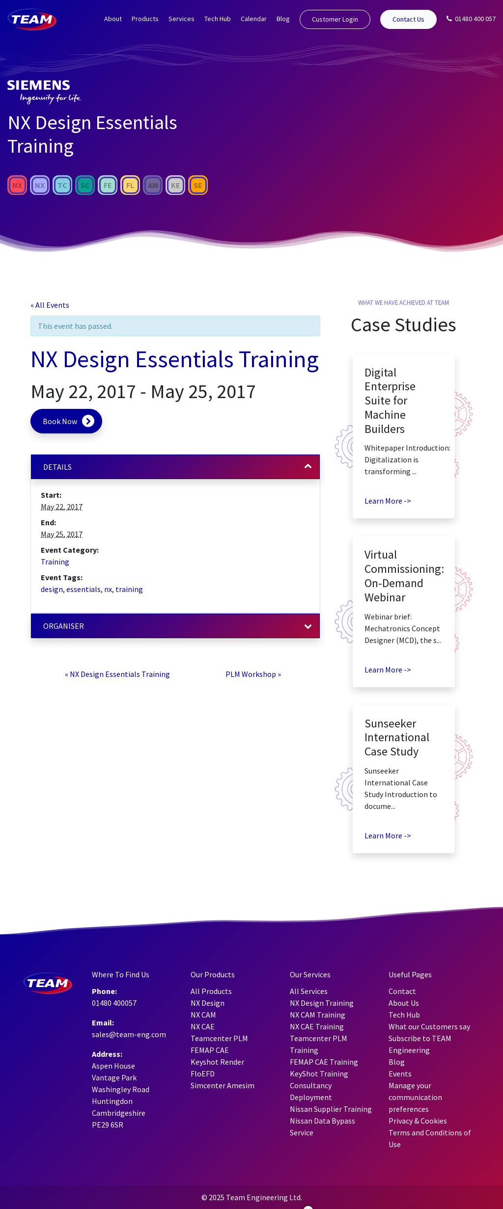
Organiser (63, 626)
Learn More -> (387, 501)
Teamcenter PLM (219, 1038)
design (52, 589)
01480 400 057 (471, 18)
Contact (402, 991)
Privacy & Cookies (418, 1121)
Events (400, 1073)
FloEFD (203, 1073)
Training (55, 561)
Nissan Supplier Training (331, 1109)
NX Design (207, 1003)
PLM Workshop (253, 674)
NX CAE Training (317, 1026)
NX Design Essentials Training (117, 674)
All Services (309, 991)
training (129, 589)
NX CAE (203, 1026)
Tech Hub (217, 18)
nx (108, 589)
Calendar (254, 18)
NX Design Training (322, 1003)
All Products (211, 991)
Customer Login (335, 19)
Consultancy (311, 1085)
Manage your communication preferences (415, 1097)
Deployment (311, 1097)
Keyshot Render (217, 1062)
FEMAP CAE (210, 1050)
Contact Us (408, 19)
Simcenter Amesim (222, 1085)
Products (145, 18)
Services (181, 18)
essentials (83, 589)
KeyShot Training (319, 1073)
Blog (283, 18)
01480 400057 (114, 1003)
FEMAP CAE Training (324, 1062)
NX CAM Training (317, 1015)
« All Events (49, 305)
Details (57, 467)
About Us (404, 1003)
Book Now (60, 421)
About (113, 18)
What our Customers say (429, 1026)
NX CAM (203, 1015)
